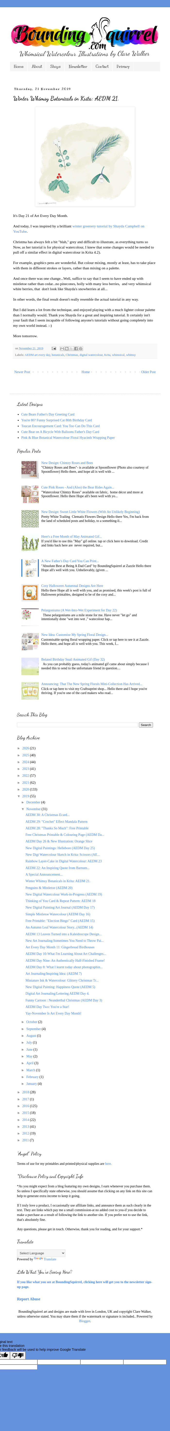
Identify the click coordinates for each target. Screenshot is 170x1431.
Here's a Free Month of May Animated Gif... (71, 536)
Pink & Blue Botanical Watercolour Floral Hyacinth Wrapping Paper (68, 438)
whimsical (118, 355)
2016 (26, 1106)
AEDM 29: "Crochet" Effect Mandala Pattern (56, 821)
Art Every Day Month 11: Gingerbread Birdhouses (60, 947)
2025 (26, 755)
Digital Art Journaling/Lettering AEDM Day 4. (57, 993)
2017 (26, 1099)
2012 (26, 1133)
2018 (26, 1092)
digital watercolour (91, 355)
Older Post (148, 372)
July (29, 1042)
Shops (55, 66)
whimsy (131, 355)
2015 (26, 1113)
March (31, 1070)
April (30, 1063)
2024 (26, 762)
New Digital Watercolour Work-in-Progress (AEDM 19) (64, 894)
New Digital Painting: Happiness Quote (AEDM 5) (60, 987)
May (29, 1056)
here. (108, 1164)
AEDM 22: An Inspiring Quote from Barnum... (58, 868)
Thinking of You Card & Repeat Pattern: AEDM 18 (60, 901)
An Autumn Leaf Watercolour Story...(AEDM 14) (59, 927)
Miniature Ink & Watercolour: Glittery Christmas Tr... (62, 980)
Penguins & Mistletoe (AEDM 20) (49, 888)
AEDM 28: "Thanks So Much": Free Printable (57, 828)
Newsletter (78, 66)
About (37, 66)
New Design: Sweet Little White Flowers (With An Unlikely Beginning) (90, 512)
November (34, 809)
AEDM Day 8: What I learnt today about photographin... (64, 967)
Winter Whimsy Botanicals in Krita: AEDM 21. (58, 881)
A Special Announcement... (44, 874)
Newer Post (22, 372)
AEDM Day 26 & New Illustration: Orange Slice (59, 841)
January (32, 1084)
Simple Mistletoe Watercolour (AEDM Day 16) (58, 914)
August (31, 1036)
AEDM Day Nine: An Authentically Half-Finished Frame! (65, 960)
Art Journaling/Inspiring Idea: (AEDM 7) (54, 973)
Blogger (84, 1321)
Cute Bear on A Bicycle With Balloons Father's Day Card (60, 432)
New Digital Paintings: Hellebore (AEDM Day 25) (60, 848)
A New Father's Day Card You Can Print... (70, 561)
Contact (101, 66)
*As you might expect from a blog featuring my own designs (58, 1186)
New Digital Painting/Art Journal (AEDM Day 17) (60, 907)
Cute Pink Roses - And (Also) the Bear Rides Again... (77, 487)
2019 (26, 796)
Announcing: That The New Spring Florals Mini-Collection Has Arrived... (91, 684)
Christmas (72, 355)
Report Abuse (28, 1299)
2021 (26, 782)
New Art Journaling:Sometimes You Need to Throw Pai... (65, 941)
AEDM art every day (37, 355)
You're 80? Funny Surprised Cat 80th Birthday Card (56, 420)
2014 (26, 1120)
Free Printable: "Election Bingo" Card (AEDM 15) (60, 921)
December (33, 802)
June (29, 1049)
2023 (26, 769)
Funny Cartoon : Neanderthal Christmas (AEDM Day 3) (64, 1000)
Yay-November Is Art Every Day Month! (53, 1013)
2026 (26, 748)
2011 (26, 1140)
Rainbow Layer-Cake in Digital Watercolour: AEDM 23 (64, 861)
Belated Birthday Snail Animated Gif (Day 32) (73, 659)
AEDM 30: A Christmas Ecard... (48, 815)
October (32, 1022)
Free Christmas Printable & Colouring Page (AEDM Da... (65, 835)
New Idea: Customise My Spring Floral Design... (74, 635)
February (32, 1077)
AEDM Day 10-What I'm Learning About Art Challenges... (66, 954)
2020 (26, 789)
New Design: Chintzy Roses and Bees (67, 463)
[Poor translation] (18, 1355)
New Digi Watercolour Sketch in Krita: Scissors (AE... (63, 854)
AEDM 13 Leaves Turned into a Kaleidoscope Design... (64, 934)
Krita (107, 355)
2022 (26, 775)
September (34, 1029)
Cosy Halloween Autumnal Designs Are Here (72, 586)
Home (19, 66)
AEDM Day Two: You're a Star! (47, 1007)
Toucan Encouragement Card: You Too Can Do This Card (60, 426)
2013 (26, 1126)
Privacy (123, 66)
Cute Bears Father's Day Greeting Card (48, 414)
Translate (45, 1259)
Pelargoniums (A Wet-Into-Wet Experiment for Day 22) (79, 610)
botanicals (58, 355)
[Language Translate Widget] (41, 1253)
